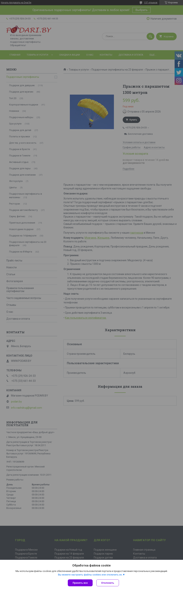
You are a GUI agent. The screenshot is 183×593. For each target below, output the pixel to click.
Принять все (80, 582)
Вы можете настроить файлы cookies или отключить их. (90, 574)
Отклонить (107, 582)
